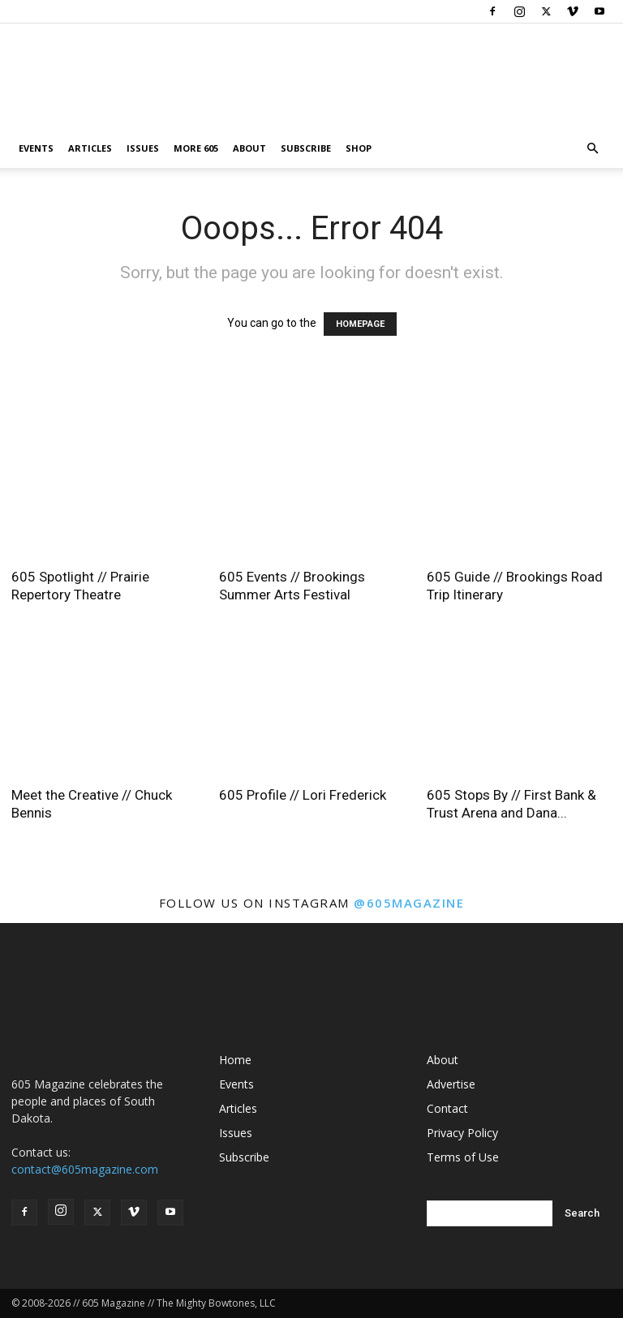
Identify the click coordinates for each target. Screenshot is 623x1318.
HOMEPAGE (360, 324)
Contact (447, 1108)
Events (36, 148)
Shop (359, 148)
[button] (592, 149)
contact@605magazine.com (84, 1169)
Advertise (451, 1084)
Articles (90, 148)
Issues (143, 148)
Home (235, 1059)
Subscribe (306, 148)
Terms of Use (463, 1157)
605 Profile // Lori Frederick (302, 795)
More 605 (196, 148)
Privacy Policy (462, 1132)
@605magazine (409, 903)
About (249, 148)
